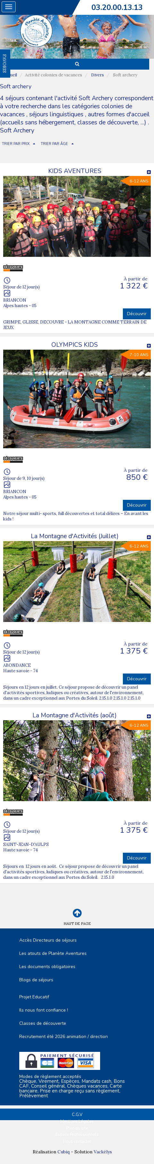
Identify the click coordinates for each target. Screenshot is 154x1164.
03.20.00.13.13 (117, 7)
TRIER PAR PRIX (16, 143)
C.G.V (77, 1115)
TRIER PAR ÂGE (54, 143)
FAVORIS (4, 63)
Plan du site (77, 1128)
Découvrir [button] (137, 314)
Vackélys (103, 1152)
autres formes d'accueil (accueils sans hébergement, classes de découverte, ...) (75, 118)
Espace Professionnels (77, 1135)
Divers (97, 75)
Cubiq (63, 1152)
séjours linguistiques (56, 114)
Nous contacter (77, 1141)
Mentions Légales (77, 1121)
